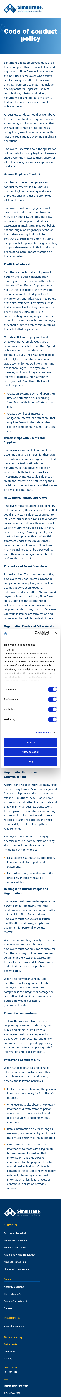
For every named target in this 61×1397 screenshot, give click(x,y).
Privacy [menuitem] (8, 1358)
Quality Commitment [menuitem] (15, 1301)
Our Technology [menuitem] (12, 1294)
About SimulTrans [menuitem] (14, 1286)
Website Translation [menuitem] (15, 1247)
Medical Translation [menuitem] (15, 1261)
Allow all (30, 742)
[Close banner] (56, 633)
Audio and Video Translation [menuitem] (19, 1254)
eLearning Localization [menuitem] (16, 1269)
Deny (30, 761)
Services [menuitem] (10, 1225)
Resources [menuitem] (12, 1318)
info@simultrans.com (16, 1385)
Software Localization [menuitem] (16, 1240)
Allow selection (30, 752)
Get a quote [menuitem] (11, 1344)
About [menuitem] (8, 1278)
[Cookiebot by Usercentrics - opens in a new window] (36, 633)
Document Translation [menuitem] (16, 1233)
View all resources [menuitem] (14, 1326)
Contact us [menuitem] (10, 1351)
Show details (43, 732)
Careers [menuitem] (8, 1308)
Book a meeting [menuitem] (13, 1337)
